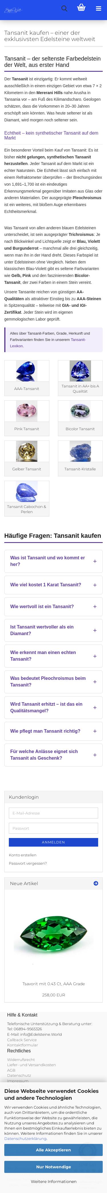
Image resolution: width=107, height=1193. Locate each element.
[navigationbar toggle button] (98, 8)
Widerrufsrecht (21, 1059)
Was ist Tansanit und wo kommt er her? (47, 561)
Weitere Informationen (53, 1181)
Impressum (18, 1080)
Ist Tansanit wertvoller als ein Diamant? (42, 630)
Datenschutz (19, 1075)
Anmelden (53, 842)
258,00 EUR (53, 995)
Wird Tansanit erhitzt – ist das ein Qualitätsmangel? (46, 707)
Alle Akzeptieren (53, 1150)
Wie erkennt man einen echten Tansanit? (43, 656)
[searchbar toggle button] (64, 8)
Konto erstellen (23, 855)
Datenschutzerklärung (25, 1138)
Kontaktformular (22, 1045)
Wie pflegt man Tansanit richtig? (45, 731)
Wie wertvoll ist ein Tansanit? (42, 606)
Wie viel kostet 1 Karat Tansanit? (45, 584)
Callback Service (22, 1039)
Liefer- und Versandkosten (31, 1064)
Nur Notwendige (53, 1166)
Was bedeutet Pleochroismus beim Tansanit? (48, 681)
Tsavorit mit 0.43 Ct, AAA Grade (54, 983)
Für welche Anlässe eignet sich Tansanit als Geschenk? (44, 755)
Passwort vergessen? (28, 863)
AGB (11, 1070)
